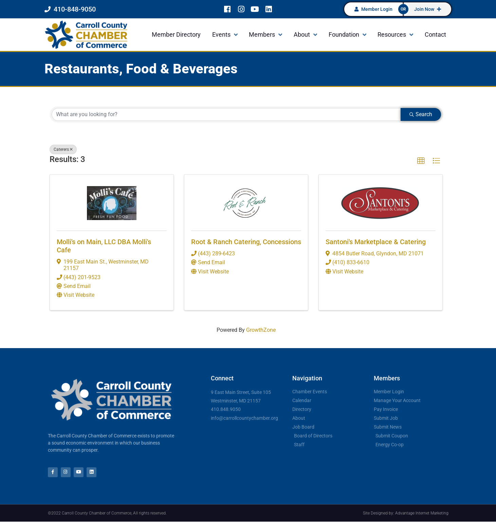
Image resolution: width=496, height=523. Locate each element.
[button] (421, 161)
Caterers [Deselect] (63, 149)
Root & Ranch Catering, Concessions (246, 242)
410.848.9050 (226, 409)
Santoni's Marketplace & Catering (376, 242)
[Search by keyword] (226, 114)
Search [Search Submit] (420, 114)
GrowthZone (261, 330)
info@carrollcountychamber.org (244, 418)
